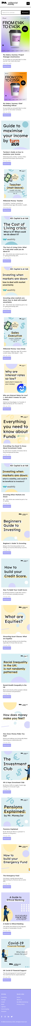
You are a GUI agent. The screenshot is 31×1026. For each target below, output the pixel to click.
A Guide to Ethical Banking (13, 924)
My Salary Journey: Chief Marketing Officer (12, 104)
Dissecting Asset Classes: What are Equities (15, 637)
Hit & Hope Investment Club (13, 782)
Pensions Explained (10, 829)
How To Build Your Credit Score (15, 590)
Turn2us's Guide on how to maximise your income (13, 153)
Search (25, 12)
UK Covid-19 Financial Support (14, 970)
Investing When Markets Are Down (14, 496)
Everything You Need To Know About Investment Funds (14, 447)
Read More (6, 66)
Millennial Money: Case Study (14, 349)
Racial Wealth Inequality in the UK (15, 686)
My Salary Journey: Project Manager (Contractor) (13, 56)
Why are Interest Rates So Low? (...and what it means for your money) (15, 397)
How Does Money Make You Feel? (14, 735)
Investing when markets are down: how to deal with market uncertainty (15, 300)
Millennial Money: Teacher (13, 201)
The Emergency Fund (11, 876)
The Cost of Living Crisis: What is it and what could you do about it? (15, 249)
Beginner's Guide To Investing (14, 543)
